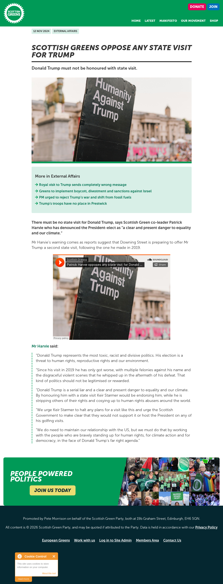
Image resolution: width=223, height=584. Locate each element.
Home (136, 21)
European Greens (56, 540)
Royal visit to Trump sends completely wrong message (83, 185)
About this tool (49, 573)
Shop (214, 21)
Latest (150, 21)
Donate (197, 7)
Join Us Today (52, 490)
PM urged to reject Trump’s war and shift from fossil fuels (85, 197)
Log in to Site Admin (115, 540)
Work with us (84, 540)
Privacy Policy (206, 527)
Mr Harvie (40, 346)
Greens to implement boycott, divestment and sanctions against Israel (95, 191)
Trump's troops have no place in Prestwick (73, 203)
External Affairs (65, 31)
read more (23, 579)
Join (213, 7)
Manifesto (168, 21)
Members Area (147, 540)
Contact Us (172, 540)
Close (54, 556)
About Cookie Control (19, 556)
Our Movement (193, 21)
